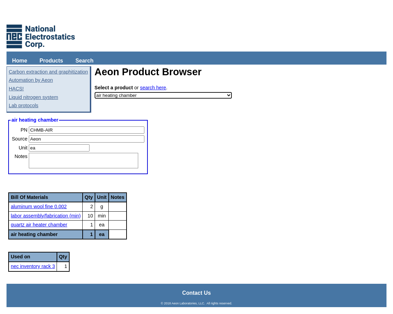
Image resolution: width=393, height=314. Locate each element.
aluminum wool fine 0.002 (39, 206)
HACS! (16, 88)
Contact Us (196, 293)
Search (84, 61)
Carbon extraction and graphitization (48, 72)
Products (51, 61)
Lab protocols (23, 105)
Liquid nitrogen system (33, 97)
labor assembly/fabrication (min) (46, 215)
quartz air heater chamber (39, 224)
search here (153, 87)
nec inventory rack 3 (33, 266)
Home (19, 61)
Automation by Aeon (31, 80)
